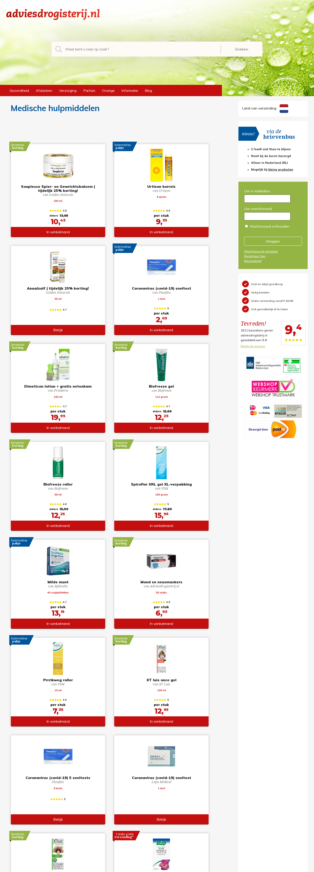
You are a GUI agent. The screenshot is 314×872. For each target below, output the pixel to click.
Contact (167, 820)
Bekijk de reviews (253, 346)
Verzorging (67, 90)
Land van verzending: (265, 108)
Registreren (247, 798)
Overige (108, 90)
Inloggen (273, 241)
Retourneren (171, 805)
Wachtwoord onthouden (269, 226)
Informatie (129, 90)
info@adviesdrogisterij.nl (26, 798)
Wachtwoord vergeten (261, 251)
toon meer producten (117, 752)
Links (165, 827)
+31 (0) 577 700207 (23, 805)
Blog (148, 90)
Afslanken (44, 90)
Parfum (89, 90)
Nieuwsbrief (253, 261)
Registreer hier (255, 256)
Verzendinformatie (175, 812)
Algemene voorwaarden (180, 798)
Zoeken (241, 49)
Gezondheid (19, 90)
